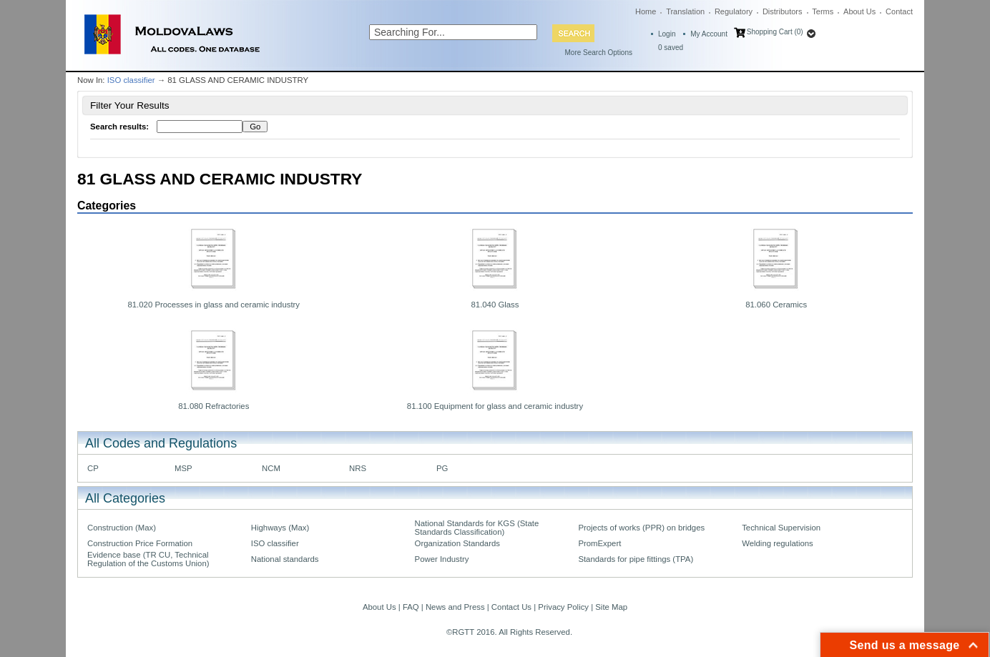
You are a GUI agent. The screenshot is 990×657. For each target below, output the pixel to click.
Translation (685, 11)
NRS (357, 468)
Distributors (783, 11)
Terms (822, 11)
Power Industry (442, 559)
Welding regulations (777, 543)
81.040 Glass (495, 304)
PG (442, 468)
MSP (183, 468)
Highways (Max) (280, 527)
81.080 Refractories (213, 406)
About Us (859, 11)
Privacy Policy (563, 607)
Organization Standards (457, 543)
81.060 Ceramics (776, 304)
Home (645, 11)
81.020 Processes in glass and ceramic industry (213, 304)
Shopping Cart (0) (775, 32)
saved (670, 47)
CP (93, 468)
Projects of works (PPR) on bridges (641, 527)
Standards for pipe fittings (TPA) (635, 559)
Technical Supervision (781, 527)
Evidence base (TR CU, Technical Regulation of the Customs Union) (148, 559)
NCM (271, 468)
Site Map (611, 607)
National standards (285, 559)
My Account (708, 34)
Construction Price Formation (139, 543)
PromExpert (599, 543)
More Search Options (599, 52)
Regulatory (734, 11)
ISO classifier (131, 80)
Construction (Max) (121, 527)
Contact (899, 11)
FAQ (411, 607)
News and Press (455, 607)
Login (666, 34)
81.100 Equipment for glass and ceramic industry (495, 406)
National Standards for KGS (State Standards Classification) (477, 527)
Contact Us (511, 607)
